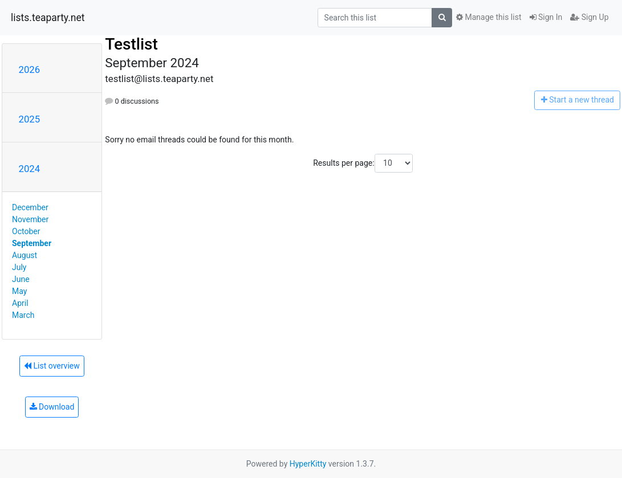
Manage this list (488, 17)
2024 (29, 168)
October (26, 231)
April (20, 303)
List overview (52, 365)
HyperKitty (308, 463)
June (21, 279)
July (19, 267)
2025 (29, 119)
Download (52, 406)
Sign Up (589, 17)
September (31, 243)
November (30, 219)
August (24, 255)
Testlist (131, 44)
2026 (29, 69)
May (19, 291)
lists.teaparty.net (48, 17)
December (30, 207)
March (23, 315)
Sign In (546, 17)
